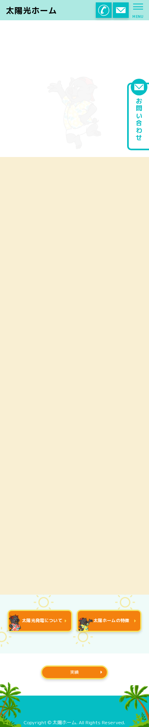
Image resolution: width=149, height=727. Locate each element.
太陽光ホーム (31, 11)
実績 (74, 672)
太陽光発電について (35, 621)
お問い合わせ (139, 112)
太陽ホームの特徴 (103, 624)
